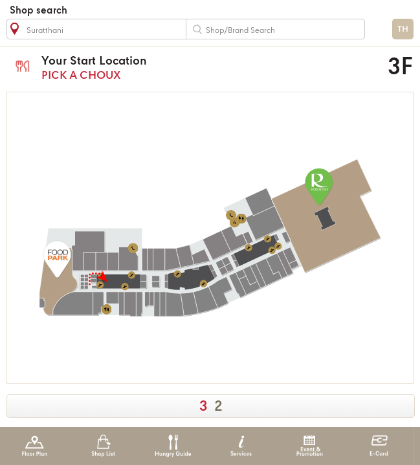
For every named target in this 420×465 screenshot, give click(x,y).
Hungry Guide (172, 446)
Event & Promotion (309, 446)
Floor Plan (34, 446)
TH (402, 29)
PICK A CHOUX (173, 67)
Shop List (103, 446)
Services (241, 446)
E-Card (379, 446)
